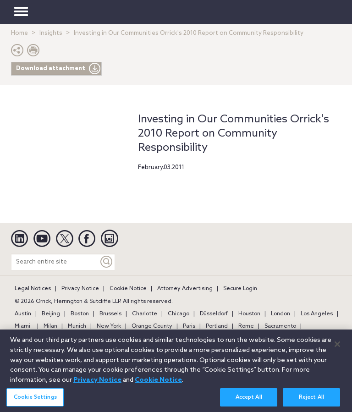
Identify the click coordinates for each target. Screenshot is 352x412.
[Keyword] (107, 261)
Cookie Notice (128, 289)
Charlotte (144, 314)
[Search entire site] (55, 261)
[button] (17, 52)
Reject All (311, 402)
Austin (23, 314)
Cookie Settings (35, 402)
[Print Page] (33, 52)
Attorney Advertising (185, 289)
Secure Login (240, 289)
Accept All (249, 402)
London (280, 314)
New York (109, 326)
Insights (50, 33)
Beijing (51, 314)
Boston (80, 314)
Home (19, 33)
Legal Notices (33, 289)
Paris (189, 326)
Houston (249, 314)
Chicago (178, 314)
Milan (50, 326)
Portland (217, 326)
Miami (22, 326)
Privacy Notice (80, 289)
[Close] (337, 348)
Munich (77, 326)
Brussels (110, 314)
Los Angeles (317, 314)
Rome (246, 326)
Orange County (152, 326)
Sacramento (280, 326)
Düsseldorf (214, 314)
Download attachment (58, 69)
